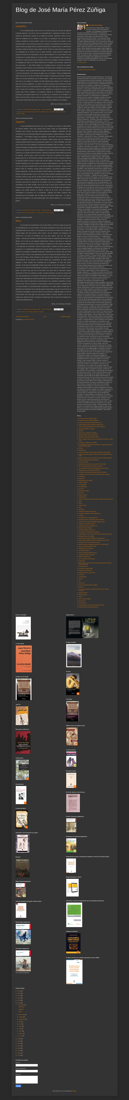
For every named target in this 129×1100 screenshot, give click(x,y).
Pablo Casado (59, 111)
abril (20, 1028)
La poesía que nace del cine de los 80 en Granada (92, 464)
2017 (19, 1046)
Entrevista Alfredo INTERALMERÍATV (89, 420)
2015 (19, 1050)
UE (38, 311)
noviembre (22, 1014)
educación (31, 212)
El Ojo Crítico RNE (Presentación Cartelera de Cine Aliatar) (94, 452)
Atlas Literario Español (85, 599)
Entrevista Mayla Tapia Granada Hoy (88, 460)
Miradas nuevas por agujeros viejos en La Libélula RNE (93, 544)
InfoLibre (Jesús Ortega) (85, 528)
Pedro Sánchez (45, 212)
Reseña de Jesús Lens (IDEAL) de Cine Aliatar (91, 519)
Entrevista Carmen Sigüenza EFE (88, 418)
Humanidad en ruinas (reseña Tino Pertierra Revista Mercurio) (95, 534)
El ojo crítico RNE (83, 462)
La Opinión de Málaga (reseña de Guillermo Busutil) (92, 472)
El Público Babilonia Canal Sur (87, 530)
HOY (80, 507)
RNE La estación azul (84, 556)
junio (20, 1024)
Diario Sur (81, 493)
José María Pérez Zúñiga (95, 25)
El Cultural (81, 574)
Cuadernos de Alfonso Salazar (87, 523)
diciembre (21, 1005)
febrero (21, 1033)
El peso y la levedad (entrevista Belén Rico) (90, 422)
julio (20, 1021)
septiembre (22, 1019)
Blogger (74, 1091)
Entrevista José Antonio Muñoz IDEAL (89, 437)
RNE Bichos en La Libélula (86, 548)
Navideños (21, 26)
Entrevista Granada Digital (86, 568)
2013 (19, 1055)
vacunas (42, 311)
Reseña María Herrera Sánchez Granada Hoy (91, 424)
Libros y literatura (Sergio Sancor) (88, 552)
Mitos (18, 221)
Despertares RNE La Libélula (86, 429)
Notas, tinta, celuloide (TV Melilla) (88, 433)
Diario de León (82, 505)
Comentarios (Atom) (28, 319)
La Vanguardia (82, 484)
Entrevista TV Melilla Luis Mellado (88, 442)
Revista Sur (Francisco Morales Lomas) (89, 542)
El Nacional (82, 476)
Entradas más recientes (22, 316)
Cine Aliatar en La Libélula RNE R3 (88, 517)
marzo (21, 1031)
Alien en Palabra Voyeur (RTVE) (87, 546)
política (23, 113)
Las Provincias (82, 603)
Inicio (44, 316)
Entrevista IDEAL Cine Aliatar (86, 536)
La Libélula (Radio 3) (84, 550)
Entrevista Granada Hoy (85, 570)
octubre (21, 1017)
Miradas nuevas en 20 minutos (87, 572)
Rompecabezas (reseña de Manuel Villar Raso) (91, 605)
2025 (19, 993)
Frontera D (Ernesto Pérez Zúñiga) (88, 585)
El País (80, 579)
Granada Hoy (82, 450)
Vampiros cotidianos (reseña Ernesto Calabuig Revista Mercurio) (96, 499)
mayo (20, 1026)
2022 (19, 1000)
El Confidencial (83, 486)
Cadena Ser (82, 561)
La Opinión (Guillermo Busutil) (87, 554)
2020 (19, 1038)
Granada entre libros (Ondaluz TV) (88, 526)
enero (20, 1036)
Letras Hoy (81, 583)
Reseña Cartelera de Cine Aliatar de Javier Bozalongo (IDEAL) (95, 458)
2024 (19, 995)
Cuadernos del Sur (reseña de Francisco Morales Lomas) (94, 474)
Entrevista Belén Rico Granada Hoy (88, 435)
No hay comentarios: (47, 109)
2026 (19, 991)
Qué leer (81, 431)
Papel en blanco (83, 495)
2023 (19, 998)
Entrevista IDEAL (83, 566)
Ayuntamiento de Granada (27, 111)
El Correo (81, 489)
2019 (19, 1041)
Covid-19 (37, 111)
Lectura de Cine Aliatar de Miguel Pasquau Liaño (92, 521)
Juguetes (20, 122)
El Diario (81, 448)
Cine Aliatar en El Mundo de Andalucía (89, 532)
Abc (80, 581)
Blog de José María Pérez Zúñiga (60, 9)
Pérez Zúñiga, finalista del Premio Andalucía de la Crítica (94, 540)
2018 (19, 1043)
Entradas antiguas (66, 316)
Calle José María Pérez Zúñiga (87, 69)
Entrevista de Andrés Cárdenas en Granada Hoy (92, 538)
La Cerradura (52, 111)
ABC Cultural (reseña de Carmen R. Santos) (90, 466)
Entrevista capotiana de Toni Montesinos (89, 513)
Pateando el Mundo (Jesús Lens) (87, 511)
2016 (19, 1048)
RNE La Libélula (83, 482)
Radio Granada (83, 594)
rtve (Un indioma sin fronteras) (87, 559)
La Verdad (81, 509)
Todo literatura (82, 497)
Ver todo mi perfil (81, 62)
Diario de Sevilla (83, 592)
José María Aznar (44, 111)
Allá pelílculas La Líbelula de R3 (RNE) (89, 470)
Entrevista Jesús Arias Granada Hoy (88, 607)
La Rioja (81, 515)
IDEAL (80, 503)
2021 (19, 1003)
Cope (80, 501)
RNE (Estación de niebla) (85, 480)
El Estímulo (82, 478)
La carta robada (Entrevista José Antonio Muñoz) (92, 426)
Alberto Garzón (25, 212)
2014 (19, 1053)
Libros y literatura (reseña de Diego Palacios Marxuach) (93, 468)
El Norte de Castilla (84, 491)
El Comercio (82, 601)
